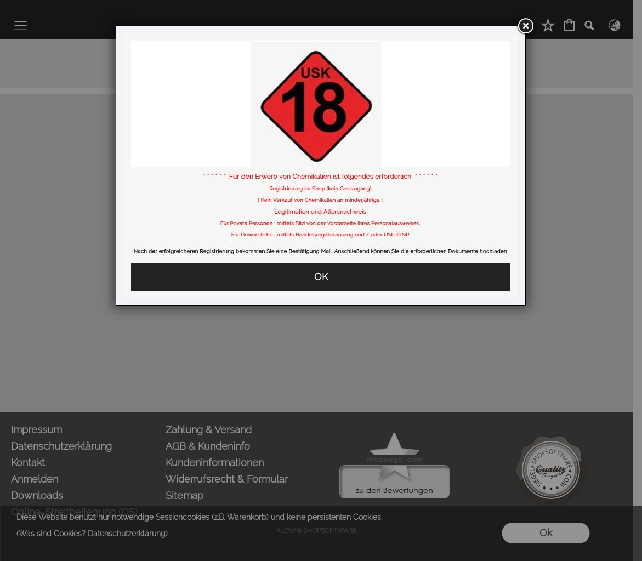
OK (321, 276)
